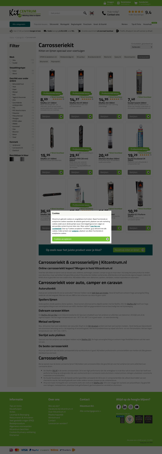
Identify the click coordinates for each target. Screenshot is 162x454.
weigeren (75, 230)
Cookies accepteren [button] (62, 239)
